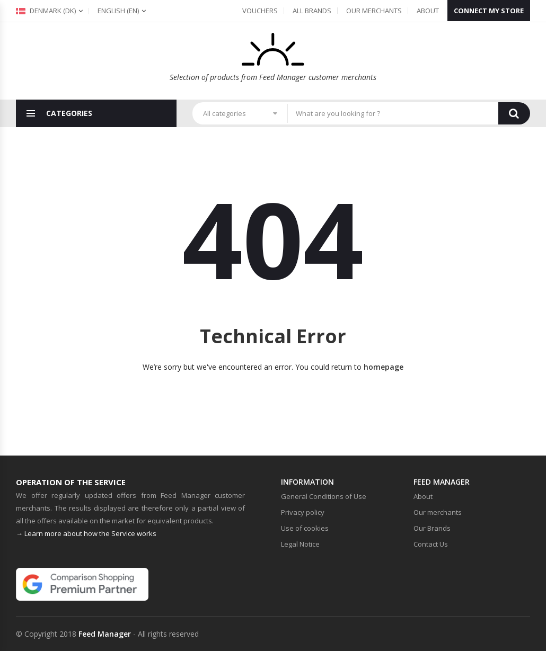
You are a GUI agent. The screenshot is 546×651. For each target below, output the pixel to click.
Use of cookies (305, 528)
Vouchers (260, 10)
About (428, 10)
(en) (118, 10)
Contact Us (430, 544)
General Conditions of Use (323, 496)
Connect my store (489, 10)
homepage (383, 367)
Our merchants (374, 10)
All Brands (312, 10)
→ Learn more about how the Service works (86, 533)
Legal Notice (300, 544)
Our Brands (432, 528)
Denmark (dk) (46, 10)
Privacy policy (302, 512)
